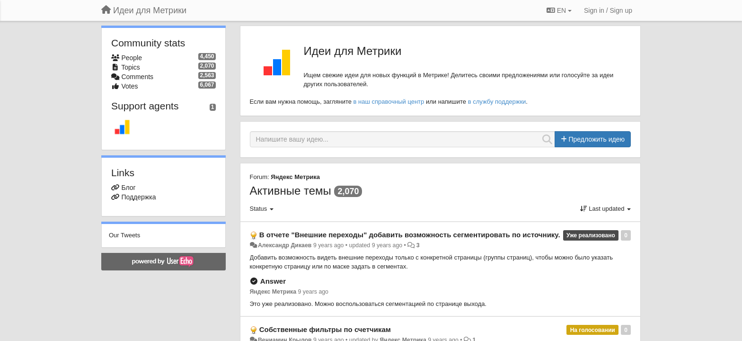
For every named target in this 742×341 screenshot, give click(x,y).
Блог (128, 187)
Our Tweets (124, 235)
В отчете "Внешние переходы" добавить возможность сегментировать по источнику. (409, 235)
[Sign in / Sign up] (608, 10)
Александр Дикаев (285, 245)
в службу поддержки (497, 101)
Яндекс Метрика (295, 176)
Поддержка (138, 197)
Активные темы (290, 190)
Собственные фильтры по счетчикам (325, 329)
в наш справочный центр (388, 101)
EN (559, 10)
